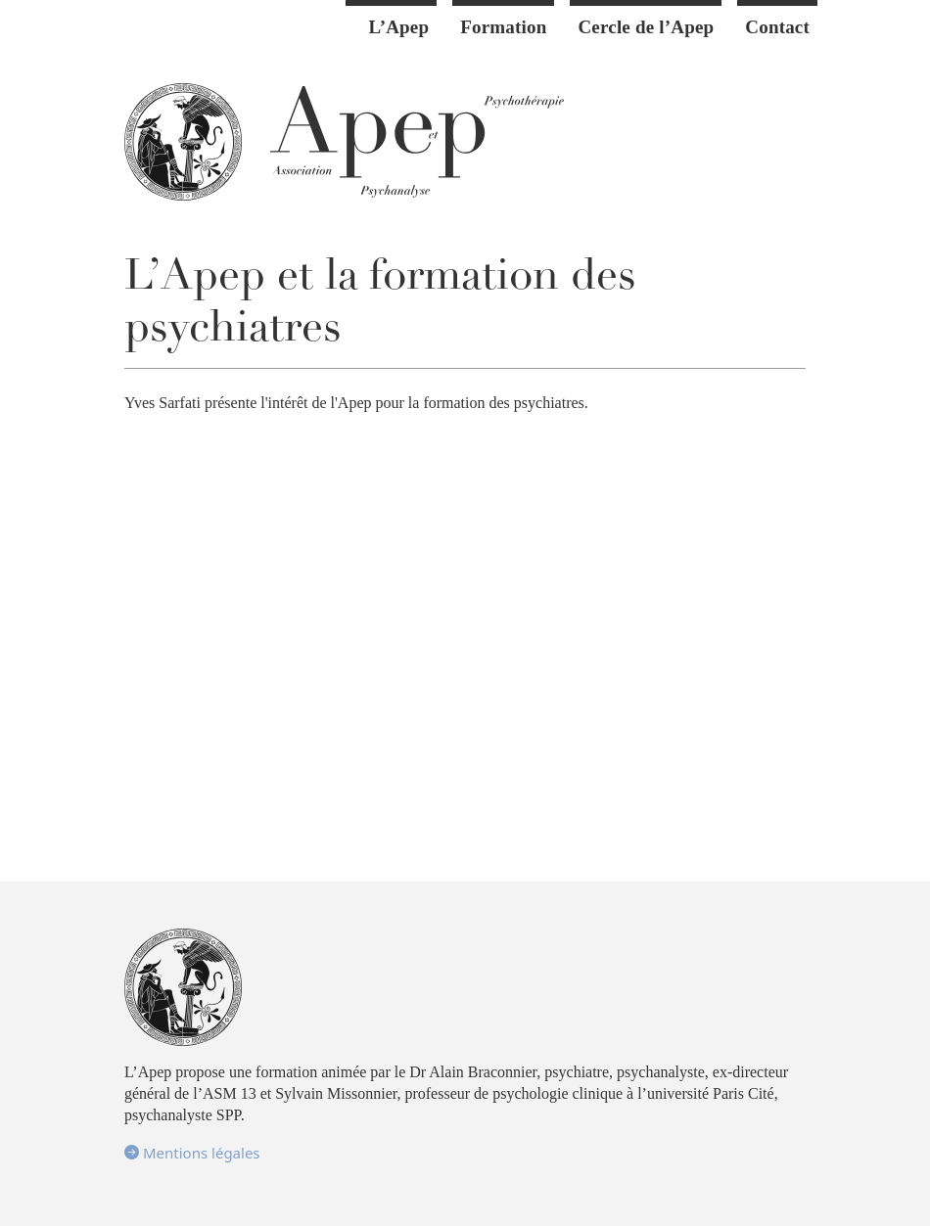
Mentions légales (192, 1152)
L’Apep (399, 27)
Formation (503, 27)
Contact (777, 27)
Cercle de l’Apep (646, 27)
